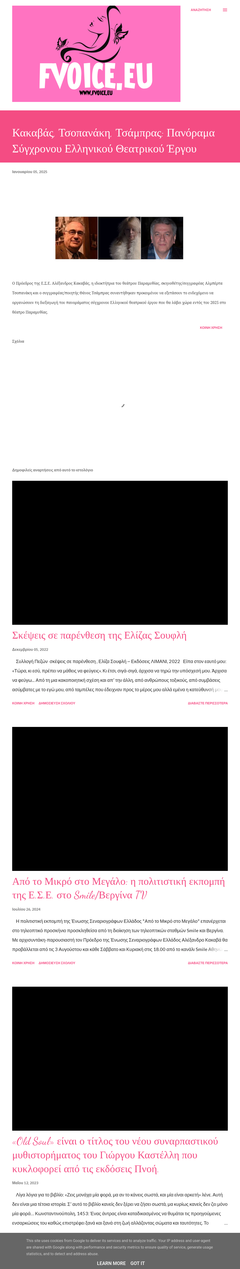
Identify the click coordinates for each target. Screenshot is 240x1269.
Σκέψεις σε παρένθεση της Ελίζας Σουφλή (99, 635)
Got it (138, 1263)
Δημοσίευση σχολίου (57, 703)
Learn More (111, 1263)
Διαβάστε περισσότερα (208, 703)
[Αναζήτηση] (201, 10)
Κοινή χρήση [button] (211, 328)
